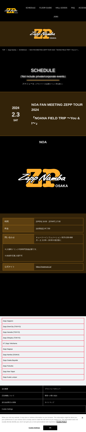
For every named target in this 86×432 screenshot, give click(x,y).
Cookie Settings (34, 428)
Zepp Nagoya (8, 349)
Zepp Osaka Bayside (10, 360)
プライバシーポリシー (52, 389)
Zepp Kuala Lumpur (10, 377)
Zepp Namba (12, 50)
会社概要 (5, 389)
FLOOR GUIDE (51, 8)
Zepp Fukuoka (8, 366)
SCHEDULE (36, 8)
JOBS (61, 17)
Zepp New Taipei (9, 371)
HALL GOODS (67, 8)
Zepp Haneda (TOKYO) (11, 332)
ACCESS (51, 17)
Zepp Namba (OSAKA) (11, 355)
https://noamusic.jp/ (43, 267)
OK (50, 428)
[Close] (82, 417)
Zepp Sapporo (8, 321)
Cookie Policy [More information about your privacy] (61, 422)
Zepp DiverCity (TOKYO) (12, 326)
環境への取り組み (51, 396)
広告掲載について (8, 396)
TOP (3, 50)
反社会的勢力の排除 (9, 402)
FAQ (78, 8)
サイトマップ (49, 402)
